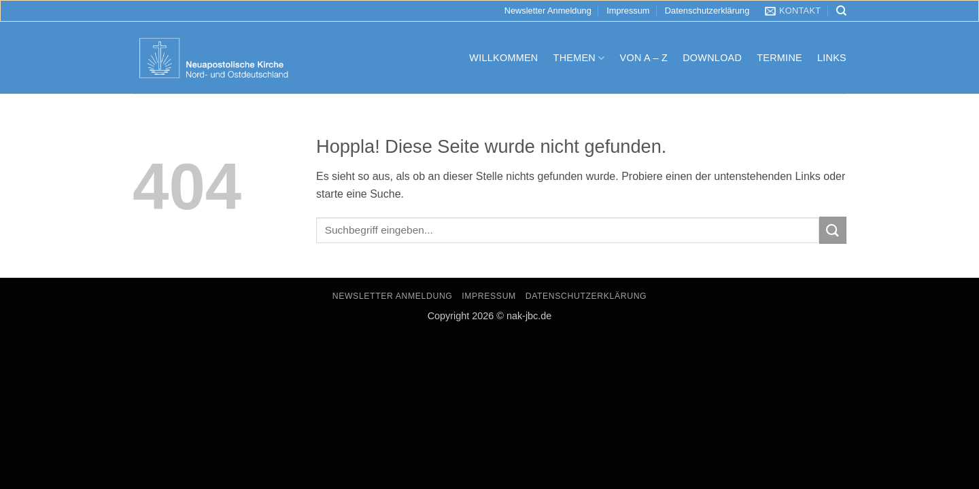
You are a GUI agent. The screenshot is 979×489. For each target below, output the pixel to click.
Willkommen (503, 57)
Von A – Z (644, 57)
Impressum (627, 10)
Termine (779, 57)
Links (831, 57)
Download (712, 57)
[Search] (841, 10)
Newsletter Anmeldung (547, 10)
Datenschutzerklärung (707, 10)
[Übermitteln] (832, 230)
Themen (579, 58)
